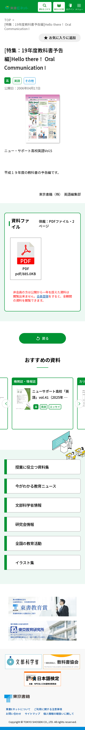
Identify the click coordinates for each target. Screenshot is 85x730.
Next (79, 403)
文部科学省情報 (28, 505)
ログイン (70, 7)
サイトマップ (32, 713)
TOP (7, 19)
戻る (42, 338)
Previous (6, 403)
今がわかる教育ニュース (35, 486)
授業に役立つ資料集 (32, 467)
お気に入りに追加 (62, 37)
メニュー (79, 7)
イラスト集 (24, 562)
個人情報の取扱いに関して (58, 713)
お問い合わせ (13, 713)
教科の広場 (59, 7)
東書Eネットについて (18, 709)
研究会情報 (24, 524)
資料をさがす (44, 7)
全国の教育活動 (28, 543)
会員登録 (42, 296)
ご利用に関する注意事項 (48, 709)
